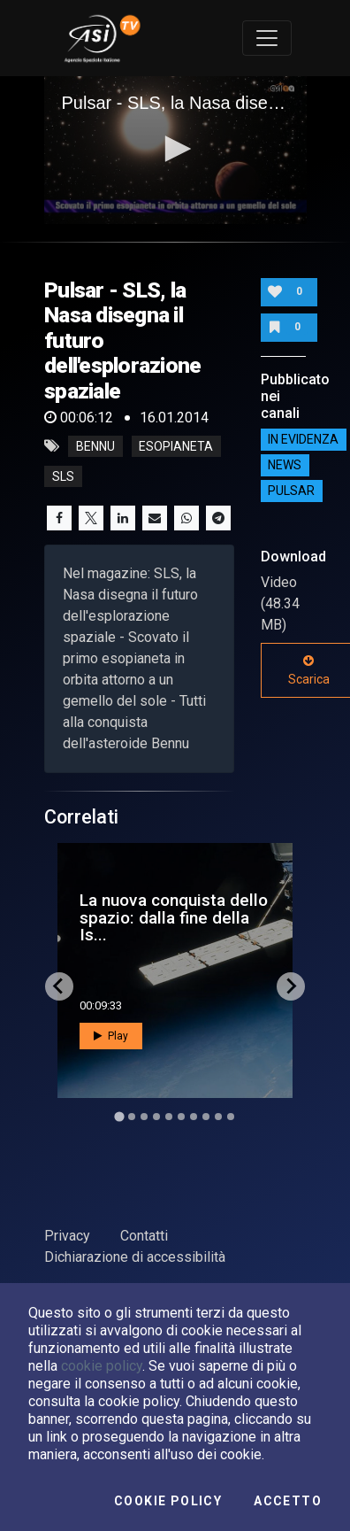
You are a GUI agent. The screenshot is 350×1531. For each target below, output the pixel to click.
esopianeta (176, 446)
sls (63, 476)
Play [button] (111, 1036)
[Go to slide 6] (181, 1116)
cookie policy (101, 1365)
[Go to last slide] (59, 986)
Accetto (288, 1501)
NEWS (284, 465)
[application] (175, 150)
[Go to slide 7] (193, 1116)
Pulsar (291, 490)
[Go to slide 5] (168, 1116)
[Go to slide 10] (230, 1116)
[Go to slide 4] (156, 1116)
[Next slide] (291, 986)
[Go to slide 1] (119, 1116)
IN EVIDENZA (303, 439)
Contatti (144, 1235)
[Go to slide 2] (131, 1116)
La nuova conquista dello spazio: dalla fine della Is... (174, 917)
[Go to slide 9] (218, 1116)
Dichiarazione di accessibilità (134, 1257)
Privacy (67, 1235)
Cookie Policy (168, 1501)
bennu (95, 446)
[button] (175, 148)
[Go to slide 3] (144, 1116)
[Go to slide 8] (205, 1116)
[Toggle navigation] (267, 38)
